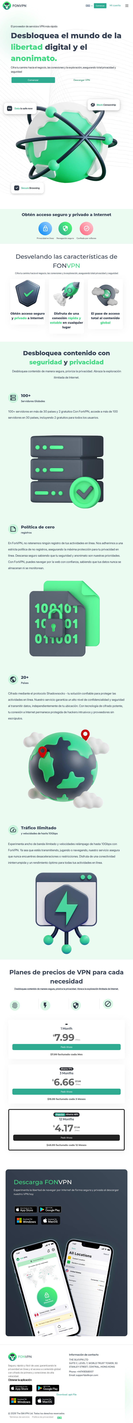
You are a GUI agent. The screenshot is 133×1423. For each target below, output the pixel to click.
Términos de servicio (19, 1417)
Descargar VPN (81, 80)
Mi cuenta (115, 5)
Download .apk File (66, 1394)
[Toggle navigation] (126, 5)
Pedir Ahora (66, 1047)
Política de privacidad (42, 1417)
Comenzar (100, 6)
